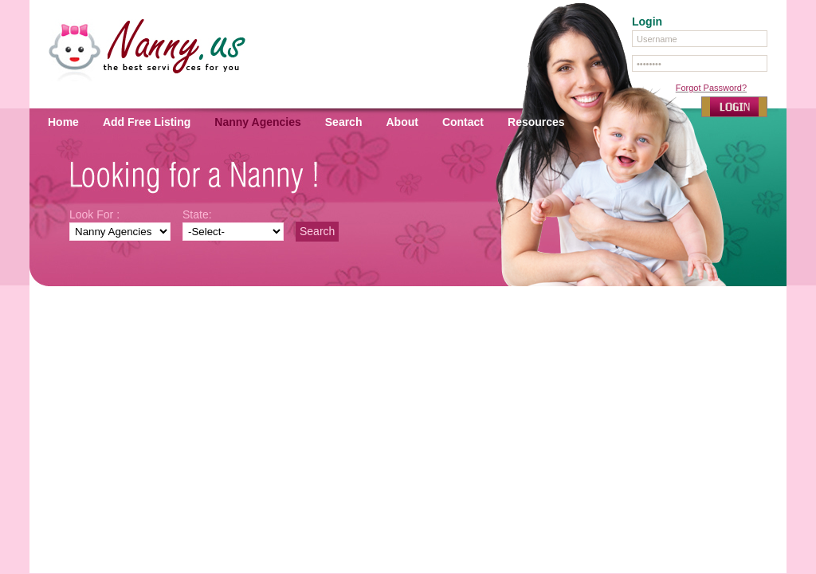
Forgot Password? (711, 87)
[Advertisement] (408, 346)
